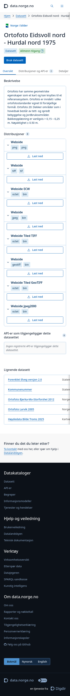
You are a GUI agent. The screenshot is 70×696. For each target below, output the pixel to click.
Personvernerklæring (17, 631)
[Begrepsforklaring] (42, 51)
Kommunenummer (20, 389)
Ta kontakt (10, 449)
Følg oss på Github (17, 644)
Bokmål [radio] (12, 661)
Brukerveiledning (14, 527)
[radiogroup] (27, 661)
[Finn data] (52, 6)
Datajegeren (11, 572)
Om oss (8, 605)
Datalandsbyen (13, 453)
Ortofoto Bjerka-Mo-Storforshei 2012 (31, 399)
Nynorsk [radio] (27, 661)
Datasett (21, 16)
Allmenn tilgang (30, 51)
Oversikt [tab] (8, 71)
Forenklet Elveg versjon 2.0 (25, 379)
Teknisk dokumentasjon (18, 540)
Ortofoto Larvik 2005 (21, 409)
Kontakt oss (11, 618)
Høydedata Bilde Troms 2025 (26, 419)
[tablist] (35, 71)
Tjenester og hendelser (18, 508)
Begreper (9, 494)
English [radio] (42, 661)
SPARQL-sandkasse (15, 579)
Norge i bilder (16, 26)
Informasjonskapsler (16, 638)
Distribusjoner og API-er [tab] (36, 71)
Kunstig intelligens (15, 586)
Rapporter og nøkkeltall (18, 612)
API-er (8, 488)
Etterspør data (13, 566)
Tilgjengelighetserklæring (20, 625)
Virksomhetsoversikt (16, 559)
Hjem (7, 16)
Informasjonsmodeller (18, 501)
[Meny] (62, 6)
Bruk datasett (14, 60)
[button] (35, 145)
